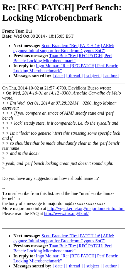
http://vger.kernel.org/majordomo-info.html (85, 208)
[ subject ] (93, 75)
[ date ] (59, 75)
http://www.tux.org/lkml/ (66, 213)
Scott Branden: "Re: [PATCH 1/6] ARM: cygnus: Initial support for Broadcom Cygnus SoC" (63, 48)
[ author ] (111, 75)
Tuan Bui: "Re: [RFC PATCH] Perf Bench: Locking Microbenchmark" (62, 58)
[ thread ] (74, 75)
